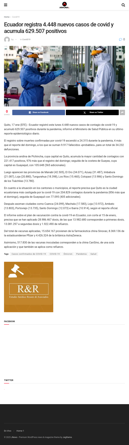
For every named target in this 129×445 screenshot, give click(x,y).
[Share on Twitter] (92, 112)
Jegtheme (67, 437)
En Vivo (7, 431)
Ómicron (68, 254)
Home (6, 17)
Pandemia (81, 254)
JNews (14, 437)
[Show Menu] (5, 5)
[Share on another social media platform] (122, 112)
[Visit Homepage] (64, 5)
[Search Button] (123, 5)
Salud (93, 254)
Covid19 (15, 17)
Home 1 (20, 431)
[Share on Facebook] (38, 112)
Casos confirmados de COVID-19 (29, 254)
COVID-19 (55, 254)
